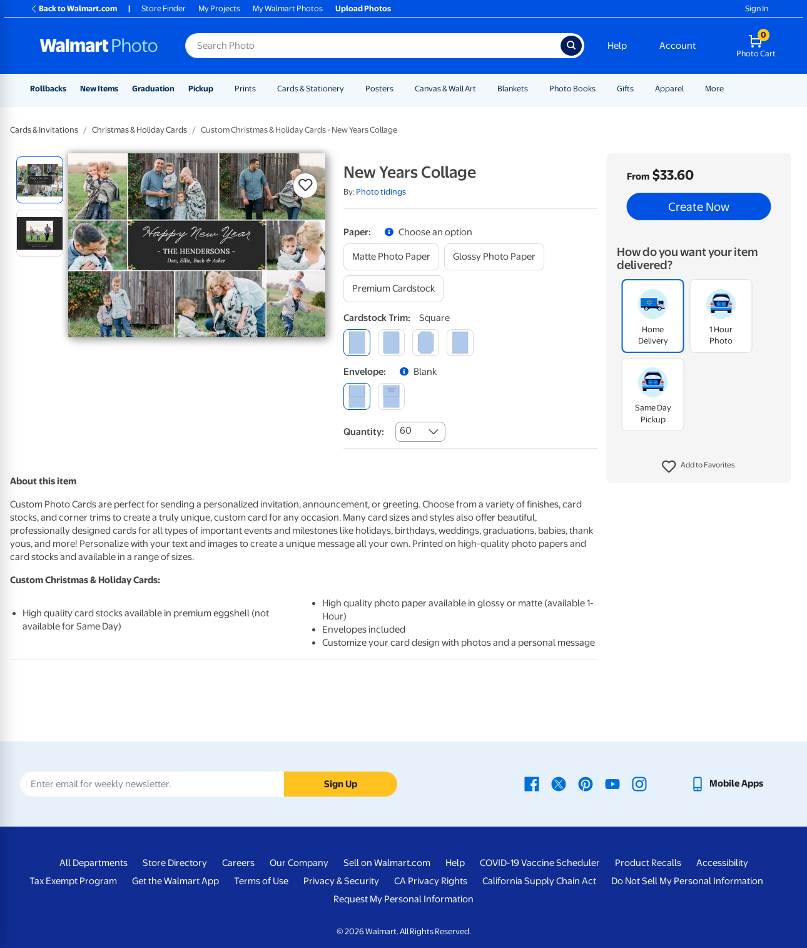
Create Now (698, 206)
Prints (245, 88)
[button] (698, 466)
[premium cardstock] (393, 288)
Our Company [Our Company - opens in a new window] (299, 863)
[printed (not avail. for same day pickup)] (391, 396)
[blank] (356, 396)
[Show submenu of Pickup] (219, 88)
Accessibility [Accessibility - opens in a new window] (722, 863)
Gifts (625, 88)
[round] (391, 342)
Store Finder (163, 8)
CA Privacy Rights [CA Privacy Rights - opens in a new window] (430, 881)
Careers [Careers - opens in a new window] (238, 863)
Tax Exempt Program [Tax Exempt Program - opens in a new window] (73, 881)
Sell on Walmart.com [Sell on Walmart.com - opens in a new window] (386, 863)
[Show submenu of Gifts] (639, 88)
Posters (379, 88)
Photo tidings (381, 191)
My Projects (219, 8)
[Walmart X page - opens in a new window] (558, 783)
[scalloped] (460, 342)
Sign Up (340, 784)
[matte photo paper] (391, 256)
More (714, 88)
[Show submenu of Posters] (399, 88)
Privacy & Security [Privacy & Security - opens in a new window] (341, 881)
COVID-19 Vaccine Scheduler (540, 863)
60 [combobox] (406, 430)
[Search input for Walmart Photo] (373, 45)
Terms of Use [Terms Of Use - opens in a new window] (261, 881)
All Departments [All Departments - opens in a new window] (93, 863)
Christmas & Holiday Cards (139, 130)
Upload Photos (363, 8)
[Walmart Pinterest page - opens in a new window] (585, 783)
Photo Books (572, 88)
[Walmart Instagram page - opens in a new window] (639, 783)
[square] (356, 342)
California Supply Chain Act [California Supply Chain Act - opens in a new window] (539, 881)
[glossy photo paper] (494, 256)
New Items (99, 88)
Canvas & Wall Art (445, 88)
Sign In (756, 8)
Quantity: (363, 431)
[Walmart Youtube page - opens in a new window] (612, 783)
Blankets (512, 88)
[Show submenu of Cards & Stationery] (349, 88)
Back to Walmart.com (73, 8)
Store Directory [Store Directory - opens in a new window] (175, 863)
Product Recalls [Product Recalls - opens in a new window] (648, 863)
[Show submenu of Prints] (261, 88)
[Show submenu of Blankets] (533, 88)
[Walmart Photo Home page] (99, 46)
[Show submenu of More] (729, 88)
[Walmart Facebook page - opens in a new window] (531, 783)
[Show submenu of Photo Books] (601, 88)
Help (617, 45)
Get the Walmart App (175, 881)
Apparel (669, 88)
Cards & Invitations (44, 130)
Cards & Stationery (310, 88)
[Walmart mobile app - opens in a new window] (726, 783)
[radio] (39, 179)
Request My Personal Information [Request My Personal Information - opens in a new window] (403, 899)
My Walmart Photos (288, 8)
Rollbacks (48, 88)
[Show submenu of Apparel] (689, 88)
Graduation (153, 88)
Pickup (200, 88)
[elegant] (425, 342)
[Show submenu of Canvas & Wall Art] (481, 88)
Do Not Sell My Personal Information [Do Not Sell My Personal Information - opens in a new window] (687, 881)
